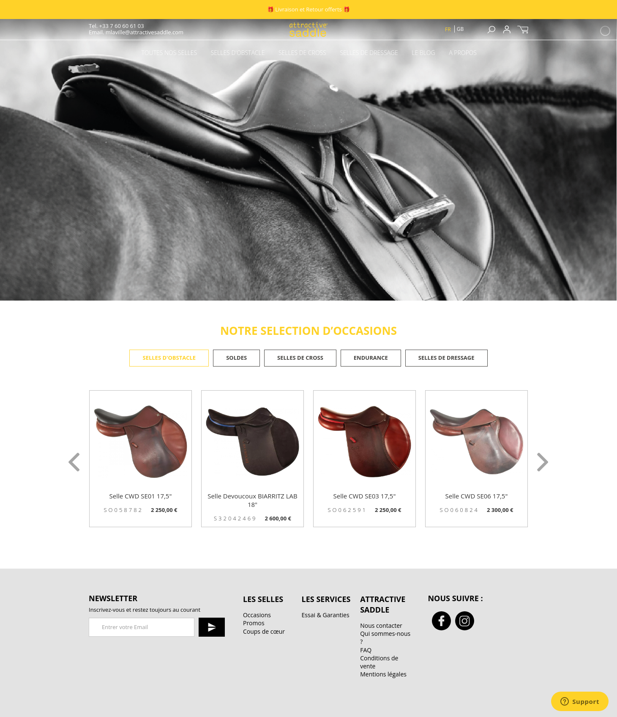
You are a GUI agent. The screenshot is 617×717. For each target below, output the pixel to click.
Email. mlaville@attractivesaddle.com (136, 32)
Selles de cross (300, 357)
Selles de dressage (446, 357)
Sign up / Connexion (506, 29)
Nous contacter (381, 625)
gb (460, 29)
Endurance (371, 357)
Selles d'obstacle (169, 357)
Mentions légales (383, 674)
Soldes (236, 357)
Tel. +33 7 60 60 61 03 (116, 26)
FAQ (365, 650)
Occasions (257, 615)
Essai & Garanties (325, 615)
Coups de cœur (264, 631)
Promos (254, 623)
